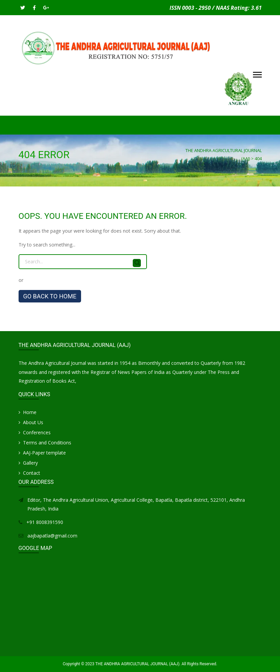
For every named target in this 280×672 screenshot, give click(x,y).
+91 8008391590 (44, 522)
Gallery (30, 463)
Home (29, 412)
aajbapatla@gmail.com (52, 535)
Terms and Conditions (47, 442)
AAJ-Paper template (44, 452)
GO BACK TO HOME (50, 296)
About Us (33, 422)
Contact (31, 473)
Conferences (37, 432)
